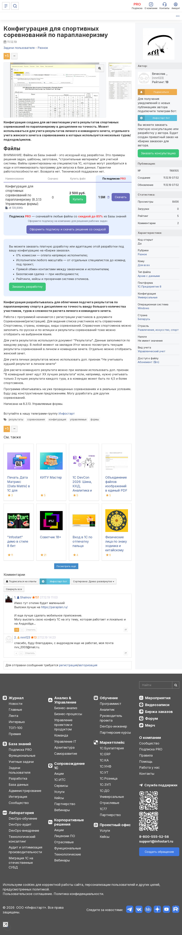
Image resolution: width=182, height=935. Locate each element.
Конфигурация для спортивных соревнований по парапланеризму (56, 31)
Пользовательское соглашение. (28, 894)
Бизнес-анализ (65, 708)
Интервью (17, 722)
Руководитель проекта (111, 718)
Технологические (67, 854)
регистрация (68, 665)
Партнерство (64, 804)
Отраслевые (64, 842)
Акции (59, 773)
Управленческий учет (151, 351)
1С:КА (104, 760)
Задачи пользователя (19, 770)
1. (15, 597)
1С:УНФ (105, 766)
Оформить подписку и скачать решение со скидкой (68, 229)
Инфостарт (67, 413)
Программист (110, 704)
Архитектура (64, 747)
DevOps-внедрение (24, 830)
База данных (18, 784)
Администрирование (25, 791)
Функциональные (22, 755)
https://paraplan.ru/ (54, 607)
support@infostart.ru (156, 841)
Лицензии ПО (64, 836)
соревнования (36, 419)
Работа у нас (149, 767)
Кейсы (59, 798)
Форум (151, 718)
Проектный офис (115, 825)
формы (95, 419)
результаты (16, 419)
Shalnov (25, 597)
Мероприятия (157, 698)
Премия (15, 734)
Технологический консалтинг (22, 839)
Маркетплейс (112, 742)
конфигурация (57, 419)
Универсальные (148, 297)
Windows (143, 308)
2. (15, 637)
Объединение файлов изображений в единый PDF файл (116, 486)
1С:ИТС (60, 780)
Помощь (145, 761)
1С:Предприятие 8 (149, 286)
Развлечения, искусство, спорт (158, 329)
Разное (142, 254)
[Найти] (175, 685)
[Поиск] (15, 6)
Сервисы (61, 786)
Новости (15, 704)
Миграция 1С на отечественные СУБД (21, 862)
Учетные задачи (21, 762)
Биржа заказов (159, 711)
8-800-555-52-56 (154, 837)
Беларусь (144, 319)
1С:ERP (105, 754)
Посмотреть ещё (66, 566)
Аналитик (107, 709)
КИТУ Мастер (51, 477)
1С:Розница (108, 778)
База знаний (20, 744)
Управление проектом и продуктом (63, 724)
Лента (13, 716)
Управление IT (65, 741)
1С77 (103, 809)
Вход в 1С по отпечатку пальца (82, 541)
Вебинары (62, 810)
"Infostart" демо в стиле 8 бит (17, 541)
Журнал (16, 698)
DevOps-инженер (113, 726)
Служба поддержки (160, 785)
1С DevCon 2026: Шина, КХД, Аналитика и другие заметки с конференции (83, 490)
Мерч (150, 725)
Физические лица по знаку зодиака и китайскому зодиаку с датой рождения (116, 550)
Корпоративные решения (69, 822)
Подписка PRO (20, 749)
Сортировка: (93, 581)
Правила (146, 755)
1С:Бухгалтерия (112, 748)
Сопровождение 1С (69, 765)
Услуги (59, 792)
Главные (15, 709)
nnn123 (25, 637)
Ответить (31, 629)
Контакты (146, 773)
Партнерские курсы (115, 732)
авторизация (87, 665)
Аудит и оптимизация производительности (25, 849)
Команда (61, 735)
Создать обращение (159, 852)
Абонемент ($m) (148, 362)
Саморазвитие (65, 753)
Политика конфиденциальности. (79, 894)
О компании (150, 737)
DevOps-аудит (20, 824)
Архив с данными (149, 276)
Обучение (109, 698)
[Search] (159, 685)
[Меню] (6, 6)
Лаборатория (21, 813)
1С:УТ (104, 772)
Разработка (18, 778)
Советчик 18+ (50, 537)
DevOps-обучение (23, 818)
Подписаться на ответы (21, 581)
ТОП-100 (15, 728)
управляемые (78, 419)
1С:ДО (104, 791)
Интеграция (18, 797)
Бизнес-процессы (68, 714)
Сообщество (19, 803)
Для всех (144, 265)
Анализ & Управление (65, 700)
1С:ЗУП (105, 784)
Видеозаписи (157, 705)
